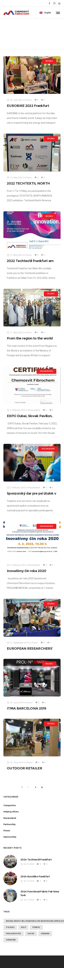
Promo (6, 830)
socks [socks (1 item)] (30, 933)
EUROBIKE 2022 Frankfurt (28, 106)
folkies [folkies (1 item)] (10, 927)
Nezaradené (9, 818)
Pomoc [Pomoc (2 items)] (36, 927)
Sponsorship (9, 837)
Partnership (9, 824)
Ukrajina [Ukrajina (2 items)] (11, 940)
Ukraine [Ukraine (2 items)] (45, 933)
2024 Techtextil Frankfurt (36, 859)
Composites (9, 805)
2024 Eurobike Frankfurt (35, 876)
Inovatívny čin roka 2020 (26, 571)
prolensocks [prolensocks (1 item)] (13, 933)
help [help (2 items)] (23, 927)
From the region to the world (30, 338)
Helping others (11, 811)
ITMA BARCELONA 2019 (26, 708)
